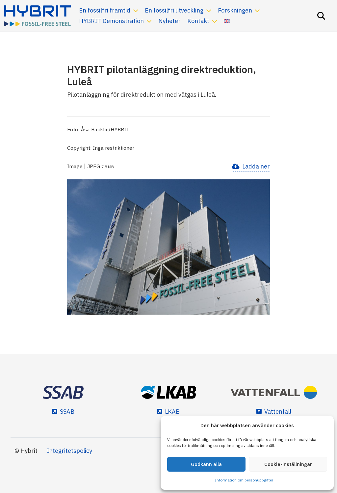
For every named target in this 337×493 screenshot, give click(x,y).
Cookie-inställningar (288, 464)
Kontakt (198, 21)
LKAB (172, 411)
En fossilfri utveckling (174, 10)
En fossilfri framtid (104, 10)
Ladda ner (256, 166)
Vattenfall (277, 411)
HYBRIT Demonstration (111, 21)
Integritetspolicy (69, 450)
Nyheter (169, 21)
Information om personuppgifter (244, 480)
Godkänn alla (206, 464)
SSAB (67, 411)
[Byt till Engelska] (227, 21)
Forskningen (235, 10)
